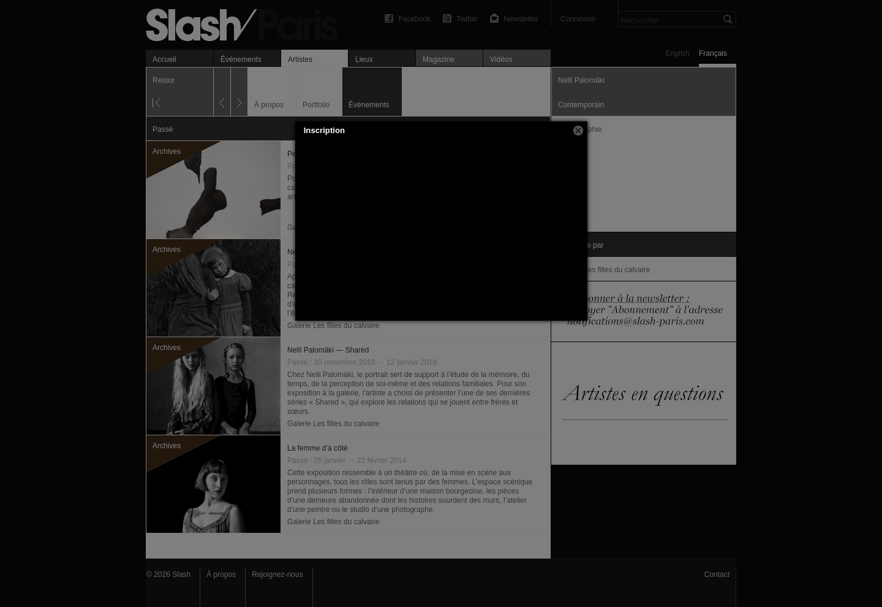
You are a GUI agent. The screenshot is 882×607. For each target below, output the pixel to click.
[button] (578, 131)
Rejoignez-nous (277, 574)
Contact (716, 574)
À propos (221, 574)
